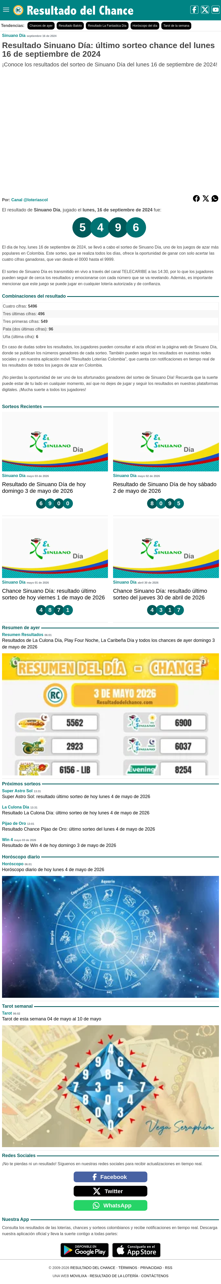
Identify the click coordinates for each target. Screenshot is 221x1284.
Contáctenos (154, 1276)
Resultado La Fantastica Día (107, 25)
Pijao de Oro (14, 823)
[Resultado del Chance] (73, 10)
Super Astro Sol (17, 791)
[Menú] (5, 8)
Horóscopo (12, 864)
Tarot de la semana (176, 25)
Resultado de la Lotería (114, 1276)
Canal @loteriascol (29, 200)
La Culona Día (15, 807)
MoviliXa (78, 1276)
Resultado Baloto (70, 25)
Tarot (7, 1013)
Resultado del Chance (92, 1268)
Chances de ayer (41, 25)
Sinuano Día (13, 35)
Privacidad (151, 1268)
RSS (168, 1268)
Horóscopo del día (145, 25)
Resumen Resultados (22, 634)
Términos (127, 1268)
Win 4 (7, 840)
